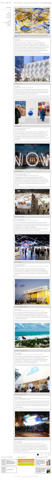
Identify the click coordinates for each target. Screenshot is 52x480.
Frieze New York (18, 83)
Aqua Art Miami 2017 (20, 439)
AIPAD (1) (9, 24)
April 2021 (9, 13)
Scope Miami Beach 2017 (21, 306)
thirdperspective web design (26, 477)
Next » (49, 454)
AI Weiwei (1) (8, 23)
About (37, 2)
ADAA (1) (9, 21)
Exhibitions (20, 2)
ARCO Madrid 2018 (19, 216)
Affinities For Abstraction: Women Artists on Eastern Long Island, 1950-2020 (31, 36)
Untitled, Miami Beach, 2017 (21, 350)
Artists (15, 2)
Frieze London (18, 126)
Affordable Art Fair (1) (7, 22)
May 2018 (9, 15)
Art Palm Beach (18, 262)
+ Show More (9, 25)
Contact (41, 2)
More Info (36, 476)
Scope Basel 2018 (19, 171)
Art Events (30, 2)
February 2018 (8, 16)
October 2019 (8, 14)
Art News (25, 2)
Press (34, 2)
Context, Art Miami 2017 (20, 394)
